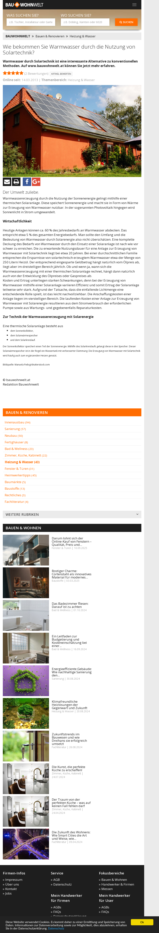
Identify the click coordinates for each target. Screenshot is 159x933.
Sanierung (15, 429)
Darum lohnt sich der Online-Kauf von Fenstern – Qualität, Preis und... (72, 541)
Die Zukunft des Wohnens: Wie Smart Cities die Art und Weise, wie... (71, 835)
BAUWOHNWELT (18, 36)
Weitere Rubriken (72, 515)
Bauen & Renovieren (49, 36)
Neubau (14, 435)
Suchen (126, 22)
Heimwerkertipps (21, 475)
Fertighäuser (16, 442)
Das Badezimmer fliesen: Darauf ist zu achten (70, 605)
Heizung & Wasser (83, 36)
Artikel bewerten (61, 73)
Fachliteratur (16, 501)
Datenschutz (56, 929)
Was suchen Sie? (23, 15)
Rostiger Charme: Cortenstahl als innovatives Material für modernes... (71, 574)
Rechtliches (15, 495)
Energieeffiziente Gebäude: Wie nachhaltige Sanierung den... (72, 672)
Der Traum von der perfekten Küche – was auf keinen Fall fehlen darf (71, 802)
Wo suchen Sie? (76, 15)
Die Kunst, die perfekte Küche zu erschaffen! (68, 768)
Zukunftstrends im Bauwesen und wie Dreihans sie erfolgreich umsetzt (69, 739)
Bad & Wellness (19, 449)
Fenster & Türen (19, 468)
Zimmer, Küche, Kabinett (26, 455)
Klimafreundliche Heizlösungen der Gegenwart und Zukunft (69, 704)
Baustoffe (15, 488)
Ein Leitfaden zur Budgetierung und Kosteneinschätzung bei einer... (69, 641)
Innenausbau (17, 422)
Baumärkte (15, 482)
